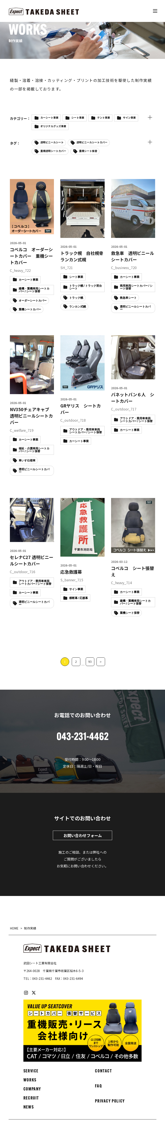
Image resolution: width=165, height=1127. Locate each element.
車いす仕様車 (27, 460)
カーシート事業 (49, 117)
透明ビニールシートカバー (91, 142)
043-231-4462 (42, 978)
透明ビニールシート (52, 142)
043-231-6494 (73, 978)
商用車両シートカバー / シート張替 (136, 287)
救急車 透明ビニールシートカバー (132, 256)
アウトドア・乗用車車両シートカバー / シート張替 (85, 431)
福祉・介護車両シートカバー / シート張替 (34, 450)
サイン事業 (129, 117)
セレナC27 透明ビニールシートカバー (31, 560)
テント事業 (103, 117)
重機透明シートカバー (53, 151)
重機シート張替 (88, 151)
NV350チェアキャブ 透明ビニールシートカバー (31, 415)
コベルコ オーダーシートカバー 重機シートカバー (31, 255)
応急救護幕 (71, 572)
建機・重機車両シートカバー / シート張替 (135, 602)
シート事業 (77, 117)
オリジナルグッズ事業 (53, 126)
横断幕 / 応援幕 (78, 598)
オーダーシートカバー (33, 300)
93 (90, 661)
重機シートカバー (30, 309)
